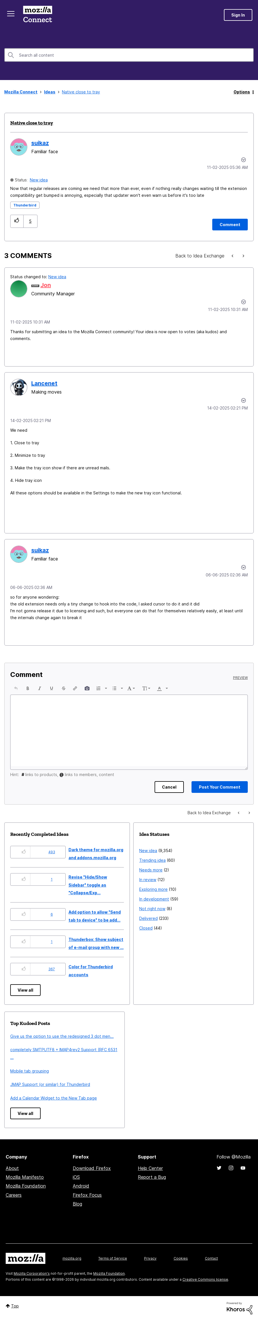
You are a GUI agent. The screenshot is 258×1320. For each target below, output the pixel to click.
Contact (211, 1258)
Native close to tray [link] (81, 91)
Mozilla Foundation (26, 1186)
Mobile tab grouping (29, 1071)
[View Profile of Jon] (45, 285)
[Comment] (230, 224)
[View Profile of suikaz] (40, 143)
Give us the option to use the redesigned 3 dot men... (62, 1036)
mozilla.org (72, 1258)
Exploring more (153, 889)
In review (147, 879)
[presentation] (16, 688)
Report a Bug (152, 1177)
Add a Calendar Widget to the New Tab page (53, 1098)
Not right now (152, 908)
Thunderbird (24, 205)
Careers (14, 1195)
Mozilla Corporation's (32, 1273)
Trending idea (152, 860)
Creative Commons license (205, 1279)
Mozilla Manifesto (25, 1177)
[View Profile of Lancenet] (44, 383)
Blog (77, 1204)
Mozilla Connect (37, 15)
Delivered (148, 918)
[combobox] (129, 55)
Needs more (151, 869)
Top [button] (15, 1305)
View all (25, 990)
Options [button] (242, 91)
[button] (17, 221)
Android (81, 1186)
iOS (76, 1177)
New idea (39, 179)
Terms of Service (112, 1258)
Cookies (181, 1258)
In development (154, 899)
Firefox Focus (87, 1195)
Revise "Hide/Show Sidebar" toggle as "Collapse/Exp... (87, 885)
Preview (240, 678)
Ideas (49, 91)
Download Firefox (92, 1168)
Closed (146, 928)
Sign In (238, 15)
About (12, 1168)
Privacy (150, 1258)
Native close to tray (31, 123)
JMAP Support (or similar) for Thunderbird (50, 1084)
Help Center (150, 1168)
